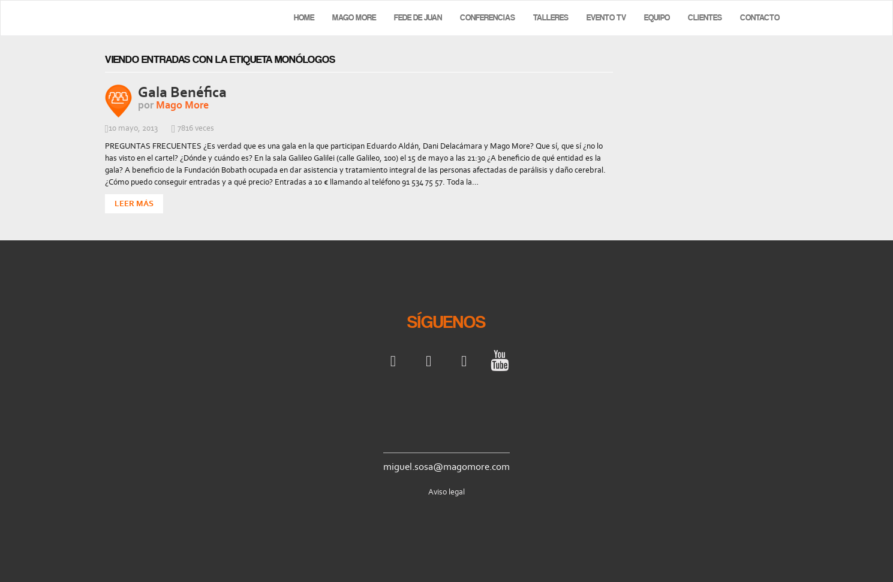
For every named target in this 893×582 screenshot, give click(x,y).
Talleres (551, 18)
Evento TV (606, 18)
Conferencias (487, 18)
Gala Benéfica (182, 92)
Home (304, 18)
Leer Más (134, 203)
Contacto (760, 18)
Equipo (657, 18)
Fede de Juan (418, 18)
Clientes (705, 18)
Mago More (354, 18)
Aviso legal (446, 492)
